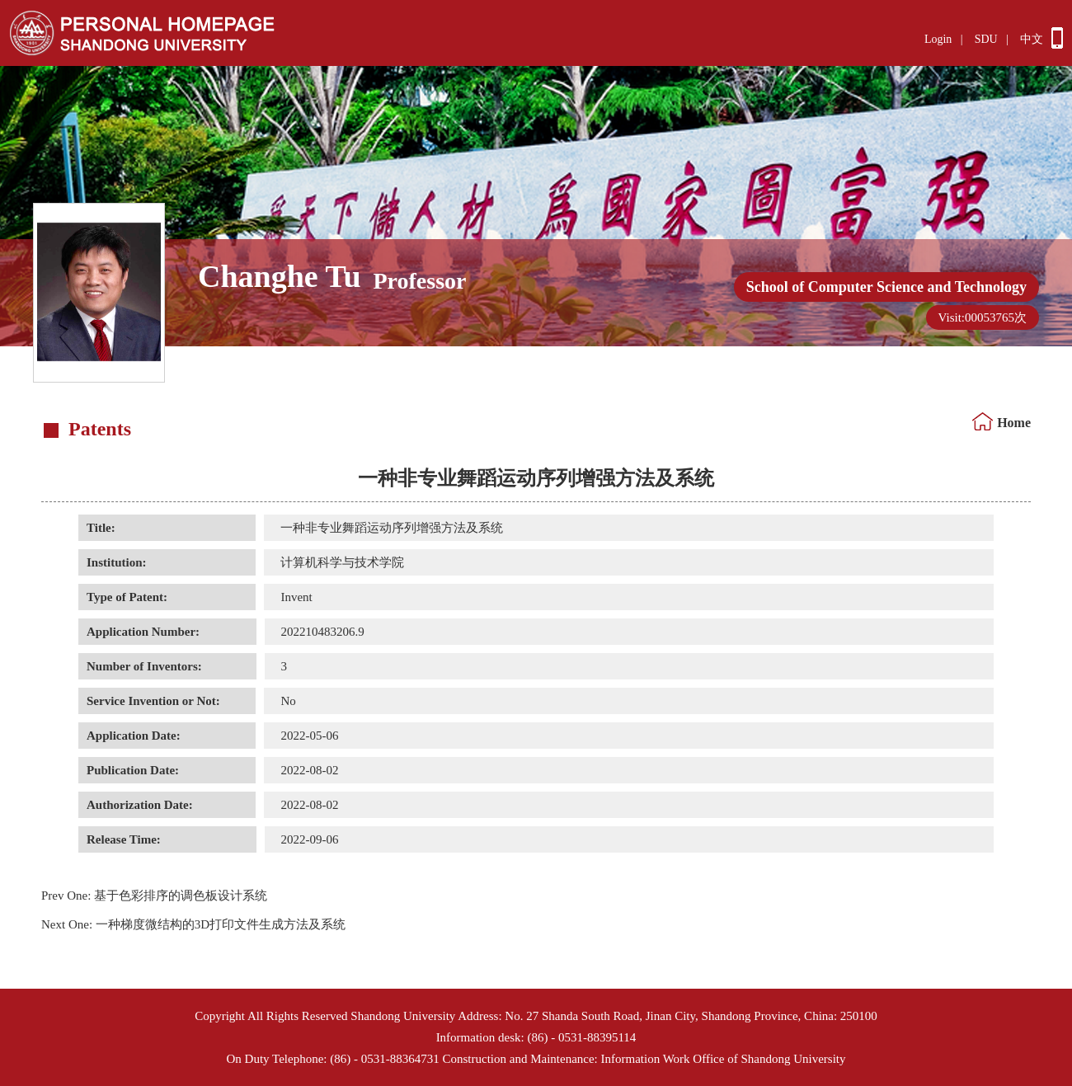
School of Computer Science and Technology (886, 287)
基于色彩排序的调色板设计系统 (154, 895)
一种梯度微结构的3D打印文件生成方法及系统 (193, 924)
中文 (1031, 39)
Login (938, 39)
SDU (986, 39)
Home (1014, 423)
